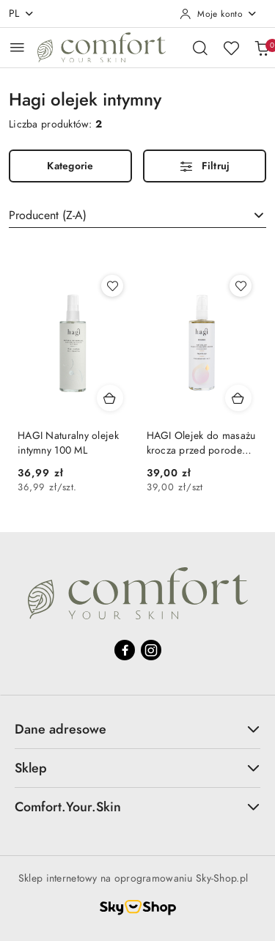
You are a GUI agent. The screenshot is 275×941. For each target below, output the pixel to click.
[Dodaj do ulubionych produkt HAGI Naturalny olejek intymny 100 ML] (112, 286)
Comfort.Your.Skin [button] (137, 807)
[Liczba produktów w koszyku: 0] (262, 48)
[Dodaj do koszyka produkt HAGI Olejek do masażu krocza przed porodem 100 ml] (238, 398)
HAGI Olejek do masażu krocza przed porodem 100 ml (201, 443)
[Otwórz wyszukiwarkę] (200, 48)
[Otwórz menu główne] (17, 47)
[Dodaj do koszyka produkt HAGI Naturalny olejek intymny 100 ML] (110, 398)
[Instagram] (151, 651)
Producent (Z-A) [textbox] (48, 215)
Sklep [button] (137, 768)
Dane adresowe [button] (137, 729)
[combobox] (137, 215)
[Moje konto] (218, 13)
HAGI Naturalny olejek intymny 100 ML (68, 443)
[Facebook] (124, 651)
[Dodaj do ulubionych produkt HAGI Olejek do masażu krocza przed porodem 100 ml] (241, 286)
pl (21, 14)
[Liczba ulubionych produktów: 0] (231, 48)
